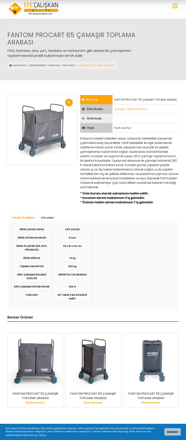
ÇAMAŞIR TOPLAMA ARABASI (96, 65)
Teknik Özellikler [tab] (23, 218)
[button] (175, 6)
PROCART (68, 65)
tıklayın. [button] (43, 435)
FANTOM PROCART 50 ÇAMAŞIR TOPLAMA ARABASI (151, 395)
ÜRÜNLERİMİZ (37, 65)
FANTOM (54, 65)
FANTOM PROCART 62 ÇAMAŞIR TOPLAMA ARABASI (35, 395)
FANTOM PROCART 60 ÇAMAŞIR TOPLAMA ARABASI (93, 395)
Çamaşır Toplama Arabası (131, 109)
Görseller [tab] (47, 218)
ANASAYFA (18, 65)
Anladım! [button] (172, 431)
